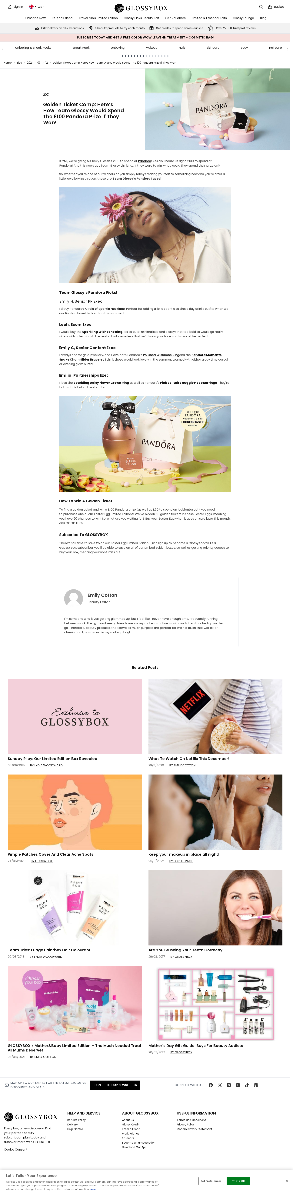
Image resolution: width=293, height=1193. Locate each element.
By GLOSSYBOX (42, 861)
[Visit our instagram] (228, 1085)
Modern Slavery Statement (194, 1129)
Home (8, 63)
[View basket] (276, 7)
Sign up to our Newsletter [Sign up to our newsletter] (115, 1085)
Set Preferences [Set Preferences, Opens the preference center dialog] (211, 1181)
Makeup (152, 47)
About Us (128, 1120)
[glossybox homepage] (145, 7)
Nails (182, 47)
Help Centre (75, 1129)
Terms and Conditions (191, 1120)
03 (39, 63)
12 (46, 63)
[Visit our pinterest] (256, 1085)
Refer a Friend (131, 1129)
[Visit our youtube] (237, 1085)
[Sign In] (15, 7)
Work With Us (130, 1133)
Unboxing (118, 47)
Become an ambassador (138, 1143)
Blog (19, 63)
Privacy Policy (186, 1124)
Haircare (275, 47)
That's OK (238, 1181)
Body (244, 47)
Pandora (144, 161)
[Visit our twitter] (219, 1085)
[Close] (287, 1181)
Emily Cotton (102, 595)
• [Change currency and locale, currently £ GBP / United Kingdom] (37, 7)
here (92, 1189)
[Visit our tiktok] (246, 1085)
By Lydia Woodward (46, 765)
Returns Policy (76, 1120)
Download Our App (134, 1147)
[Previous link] (2, 49)
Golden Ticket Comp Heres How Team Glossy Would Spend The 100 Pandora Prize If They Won (114, 63)
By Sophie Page (181, 861)
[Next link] (287, 49)
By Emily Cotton (182, 765)
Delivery (72, 1124)
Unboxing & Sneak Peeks (33, 47)
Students (128, 1138)
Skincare (213, 47)
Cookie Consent (16, 1149)
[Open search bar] (261, 7)
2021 (29, 63)
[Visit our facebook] (210, 1085)
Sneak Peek (81, 47)
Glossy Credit (130, 1124)
